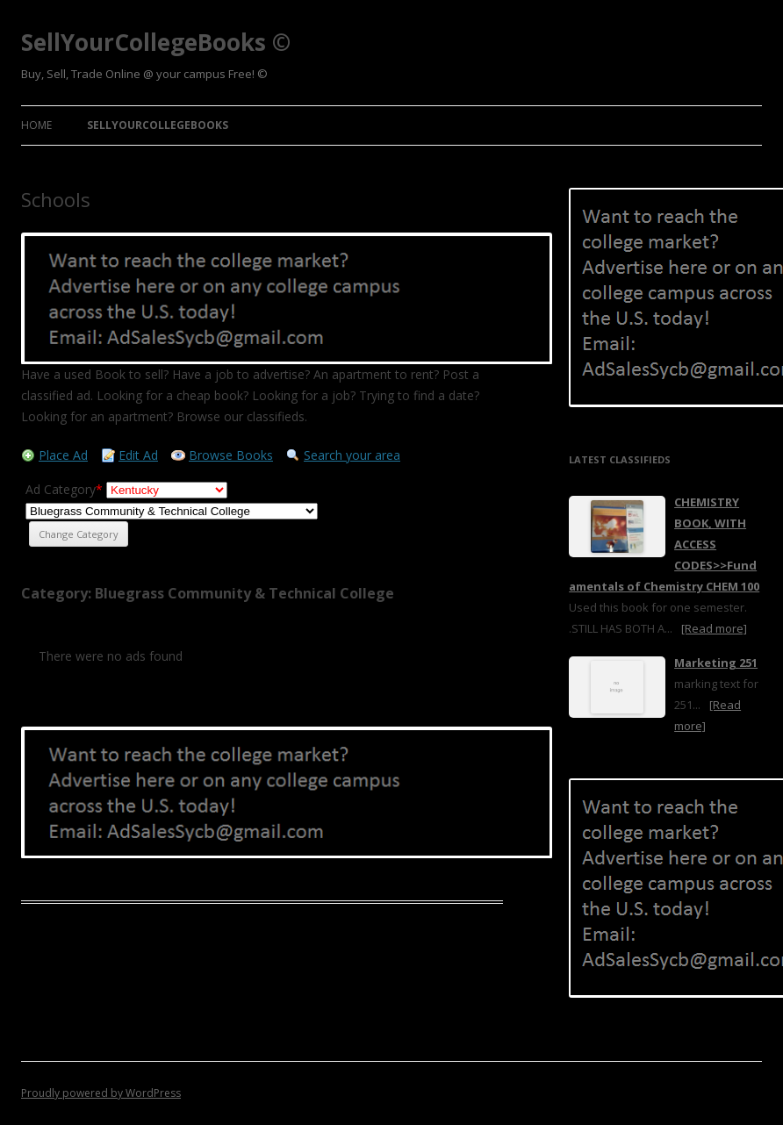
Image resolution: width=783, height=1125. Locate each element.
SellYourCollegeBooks (157, 125)
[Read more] (714, 628)
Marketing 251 (716, 662)
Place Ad (63, 455)
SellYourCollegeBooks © (156, 42)
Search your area (352, 455)
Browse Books (231, 455)
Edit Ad (138, 455)
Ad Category (64, 489)
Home (36, 125)
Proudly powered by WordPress (101, 1093)
